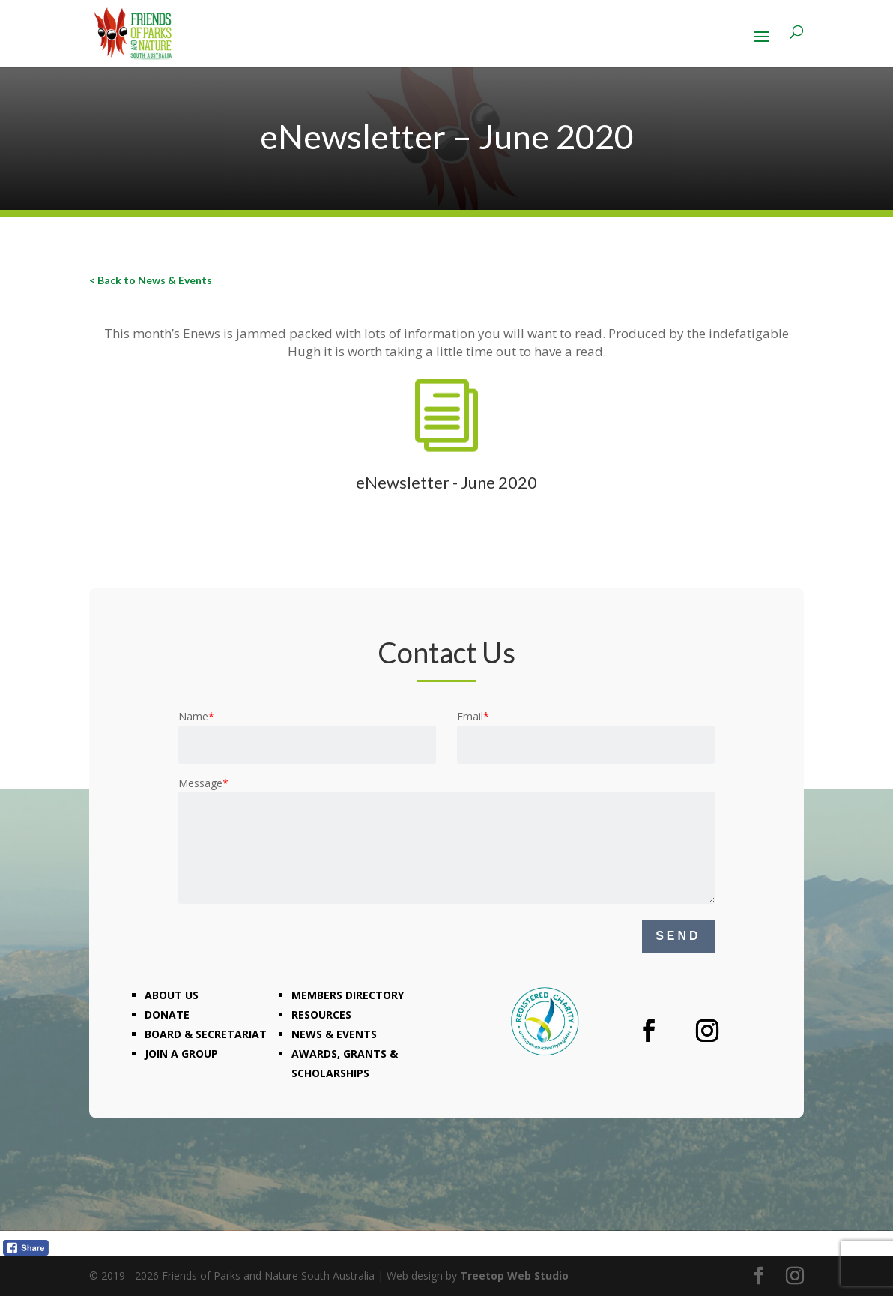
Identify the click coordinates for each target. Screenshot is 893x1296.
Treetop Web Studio (514, 1275)
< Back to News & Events (150, 280)
